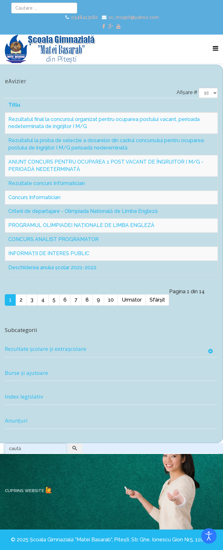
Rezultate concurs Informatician (46, 183)
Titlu (14, 105)
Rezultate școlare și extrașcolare (45, 348)
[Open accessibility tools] (209, 536)
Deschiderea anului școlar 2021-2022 (52, 267)
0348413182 (84, 17)
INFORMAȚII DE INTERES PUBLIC (48, 253)
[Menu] (215, 48)
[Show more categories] (211, 351)
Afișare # (187, 92)
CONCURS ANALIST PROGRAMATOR (53, 239)
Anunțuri (16, 420)
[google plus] (110, 26)
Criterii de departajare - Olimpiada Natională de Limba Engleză (83, 211)
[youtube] (118, 26)
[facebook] (103, 26)
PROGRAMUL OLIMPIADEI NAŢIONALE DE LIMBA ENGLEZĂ (81, 225)
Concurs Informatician (34, 197)
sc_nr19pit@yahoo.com (134, 17)
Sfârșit (157, 300)
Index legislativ (24, 396)
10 (111, 300)
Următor (132, 300)
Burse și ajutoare (26, 372)
